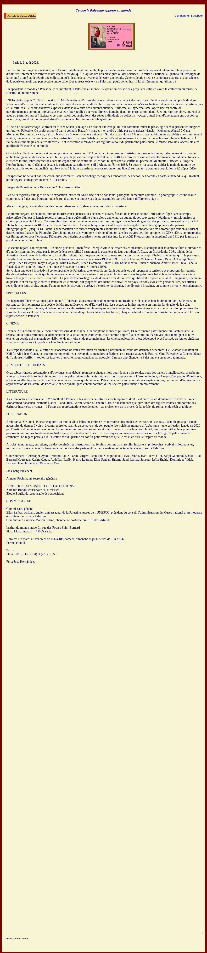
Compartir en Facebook (189, 15)
